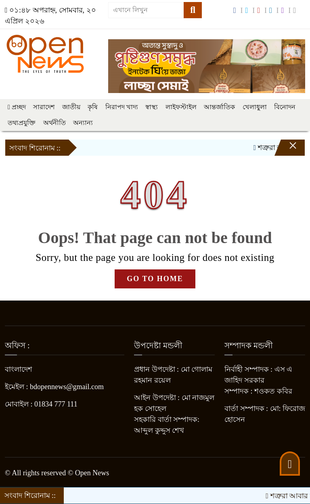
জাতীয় (71, 107)
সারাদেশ (43, 107)
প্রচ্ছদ (17, 107)
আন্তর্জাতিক (219, 107)
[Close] (285, 149)
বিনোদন (284, 107)
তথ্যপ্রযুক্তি (22, 122)
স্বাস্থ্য (151, 107)
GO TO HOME (155, 279)
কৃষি (93, 107)
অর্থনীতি (54, 122)
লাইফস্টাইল (181, 107)
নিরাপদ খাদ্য (121, 107)
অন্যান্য (83, 122)
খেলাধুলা (255, 107)
